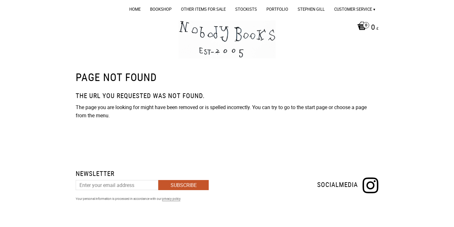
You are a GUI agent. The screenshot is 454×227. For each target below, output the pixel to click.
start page (316, 107)
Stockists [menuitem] (246, 9)
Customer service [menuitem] (353, 9)
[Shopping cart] (366, 28)
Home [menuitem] (135, 9)
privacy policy (171, 198)
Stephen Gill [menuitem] (311, 9)
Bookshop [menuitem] (161, 9)
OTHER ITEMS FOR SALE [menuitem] (203, 9)
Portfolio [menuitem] (277, 9)
